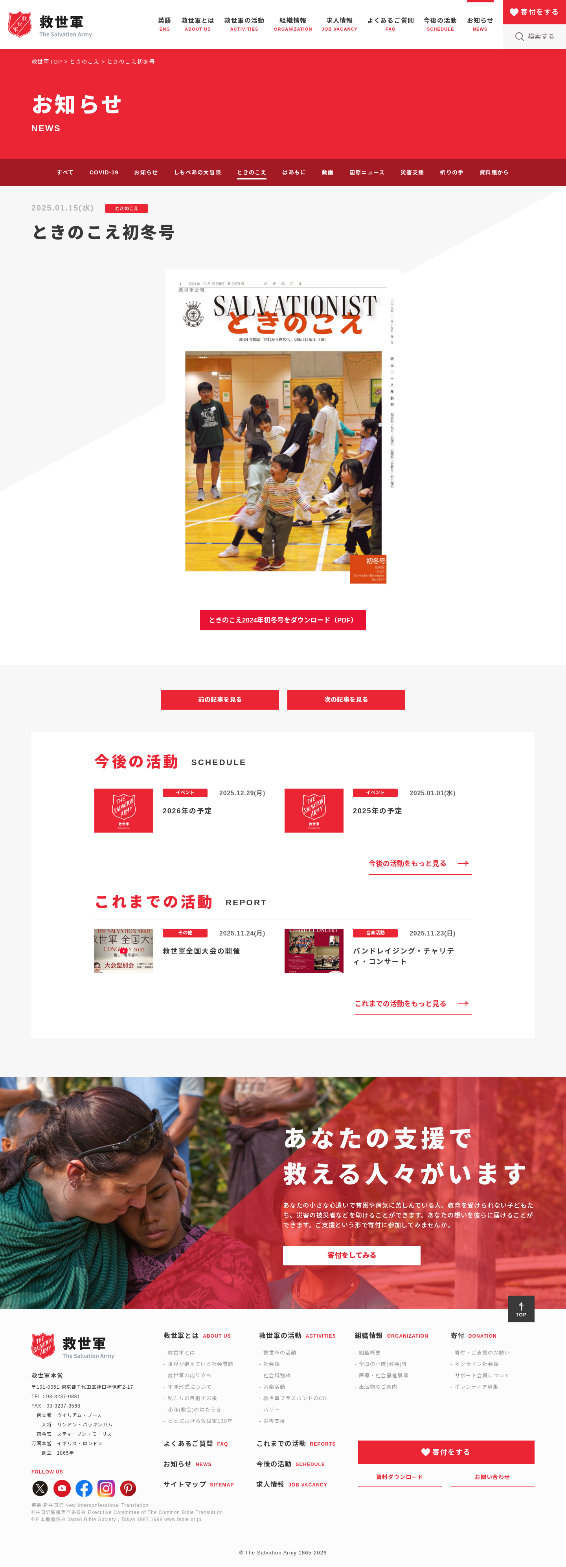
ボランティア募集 (476, 1387)
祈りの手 (451, 172)
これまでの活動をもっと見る (401, 1004)
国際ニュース (367, 172)
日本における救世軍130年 (200, 1421)
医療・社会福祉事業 (383, 1375)
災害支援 (412, 172)
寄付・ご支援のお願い (482, 1353)
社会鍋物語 (277, 1375)
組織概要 (370, 1353)
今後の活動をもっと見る (408, 864)
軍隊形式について (190, 1387)
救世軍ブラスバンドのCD (295, 1398)
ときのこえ (252, 172)
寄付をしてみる (352, 1255)
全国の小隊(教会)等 (383, 1364)
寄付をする (540, 12)
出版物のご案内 (378, 1387)
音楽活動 (274, 1387)
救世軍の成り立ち (190, 1375)
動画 (328, 172)
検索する (541, 36)
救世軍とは (181, 1353)
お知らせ (146, 172)
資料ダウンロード (400, 1477)
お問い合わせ (493, 1477)
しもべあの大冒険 (197, 172)
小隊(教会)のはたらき (195, 1410)
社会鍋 (271, 1364)
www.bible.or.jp (182, 1519)
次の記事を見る (346, 699)
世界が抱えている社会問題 (200, 1364)
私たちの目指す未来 (192, 1398)
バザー (271, 1410)
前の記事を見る (220, 699)
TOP (521, 1315)
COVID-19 (104, 172)
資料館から (494, 172)
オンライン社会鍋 (477, 1364)
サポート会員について (482, 1375)
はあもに (294, 172)
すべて (65, 172)
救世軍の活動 (279, 1353)
